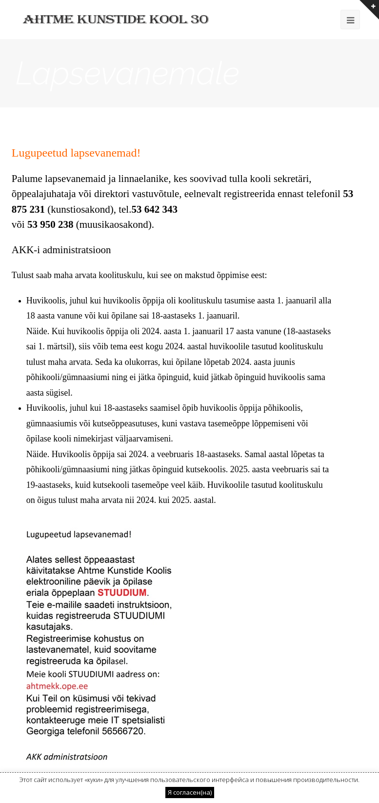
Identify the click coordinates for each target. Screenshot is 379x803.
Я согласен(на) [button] (190, 792)
